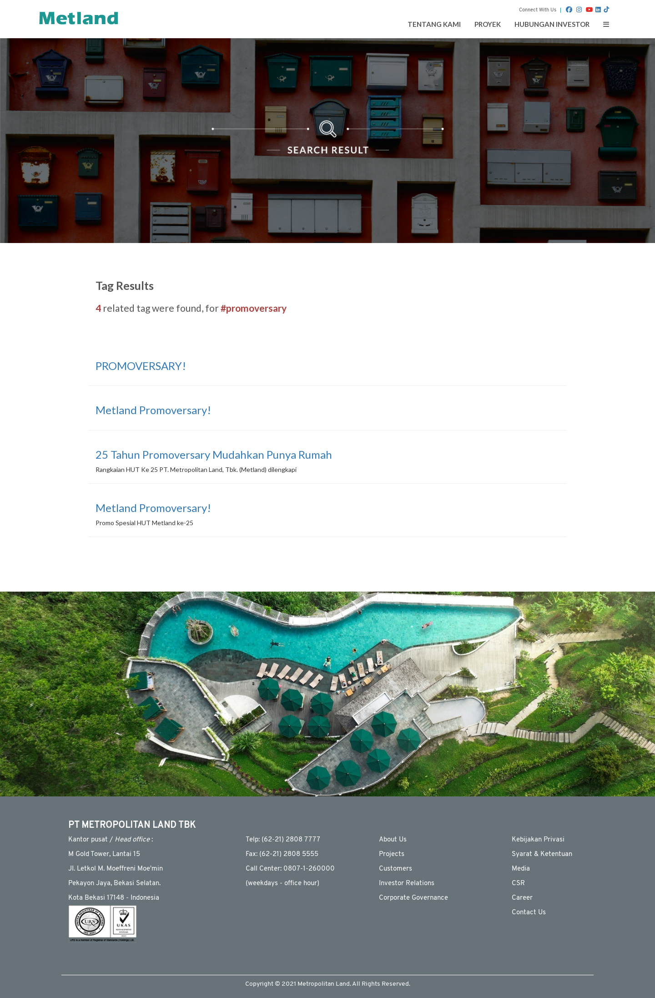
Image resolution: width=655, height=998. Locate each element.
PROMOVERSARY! (141, 365)
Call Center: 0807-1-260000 (290, 869)
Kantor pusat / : (110, 839)
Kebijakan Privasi (538, 839)
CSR (518, 883)
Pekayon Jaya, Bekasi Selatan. (114, 883)
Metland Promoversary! (153, 409)
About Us (393, 839)
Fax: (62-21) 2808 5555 (282, 854)
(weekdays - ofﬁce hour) (282, 883)
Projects (391, 854)
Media (521, 869)
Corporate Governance (413, 898)
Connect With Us (537, 10)
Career (522, 898)
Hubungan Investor (552, 24)
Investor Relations (406, 883)
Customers (395, 869)
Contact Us (529, 912)
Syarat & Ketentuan (542, 854)
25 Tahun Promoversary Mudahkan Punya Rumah (214, 454)
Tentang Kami (434, 24)
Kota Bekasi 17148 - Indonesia (113, 898)
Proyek (487, 24)
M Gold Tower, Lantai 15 (104, 854)
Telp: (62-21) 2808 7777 (283, 839)
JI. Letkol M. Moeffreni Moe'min (115, 869)
